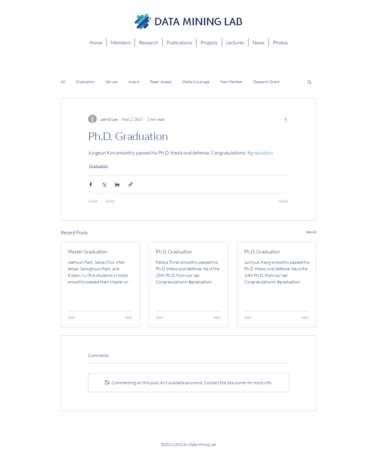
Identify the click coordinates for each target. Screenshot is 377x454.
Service (111, 81)
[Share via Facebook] (90, 184)
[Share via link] (130, 184)
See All (311, 231)
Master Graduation (87, 252)
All (63, 81)
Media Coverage (195, 81)
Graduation (85, 81)
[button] (309, 82)
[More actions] (286, 119)
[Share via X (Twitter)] (104, 184)
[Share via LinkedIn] (117, 184)
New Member (231, 81)
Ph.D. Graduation (174, 252)
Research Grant (266, 81)
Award (133, 81)
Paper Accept (160, 81)
